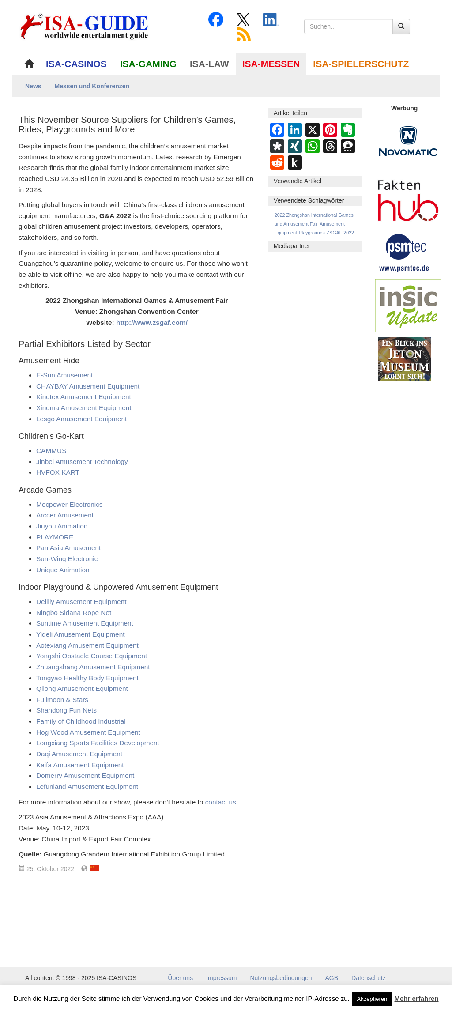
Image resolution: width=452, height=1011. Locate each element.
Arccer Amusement (65, 515)
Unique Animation (63, 569)
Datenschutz (368, 977)
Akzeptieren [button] (372, 999)
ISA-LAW (209, 64)
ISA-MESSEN (271, 64)
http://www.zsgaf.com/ (152, 322)
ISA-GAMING (148, 64)
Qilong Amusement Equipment (82, 688)
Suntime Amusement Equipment (84, 623)
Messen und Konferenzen (92, 86)
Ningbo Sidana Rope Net (73, 612)
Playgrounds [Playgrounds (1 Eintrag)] (312, 232)
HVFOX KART (57, 472)
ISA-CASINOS (76, 64)
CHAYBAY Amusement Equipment (87, 386)
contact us (220, 802)
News (33, 86)
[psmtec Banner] (404, 251)
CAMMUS (51, 450)
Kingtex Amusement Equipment (83, 396)
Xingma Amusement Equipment (84, 407)
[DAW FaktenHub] (408, 198)
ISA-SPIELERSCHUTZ (361, 64)
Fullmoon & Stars (62, 699)
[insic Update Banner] (408, 305)
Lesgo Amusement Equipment (81, 419)
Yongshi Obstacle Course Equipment (91, 656)
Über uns (180, 977)
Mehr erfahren (417, 998)
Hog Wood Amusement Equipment (88, 732)
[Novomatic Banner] (408, 140)
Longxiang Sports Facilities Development (97, 743)
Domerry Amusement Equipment (85, 775)
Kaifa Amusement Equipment (80, 765)
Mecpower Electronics (69, 504)
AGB (332, 977)
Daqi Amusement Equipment (79, 754)
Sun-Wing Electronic (67, 558)
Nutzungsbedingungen (281, 977)
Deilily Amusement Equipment (81, 601)
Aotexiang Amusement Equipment (87, 645)
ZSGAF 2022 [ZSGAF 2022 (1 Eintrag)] (340, 232)
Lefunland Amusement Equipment (87, 786)
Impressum (221, 977)
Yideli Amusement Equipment (80, 634)
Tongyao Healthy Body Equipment (87, 678)
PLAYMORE (54, 537)
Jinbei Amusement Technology (82, 461)
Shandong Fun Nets (66, 710)
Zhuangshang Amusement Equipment (93, 667)
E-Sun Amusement (64, 375)
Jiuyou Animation (61, 526)
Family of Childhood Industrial (81, 721)
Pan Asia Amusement (68, 547)
